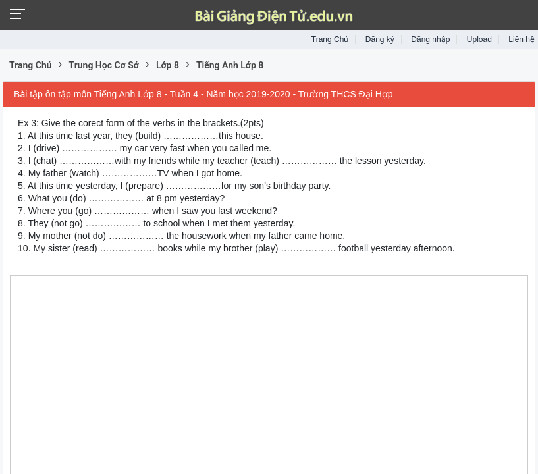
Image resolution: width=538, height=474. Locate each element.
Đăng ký (379, 39)
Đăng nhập (430, 39)
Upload (479, 39)
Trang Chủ (330, 39)
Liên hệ (521, 39)
